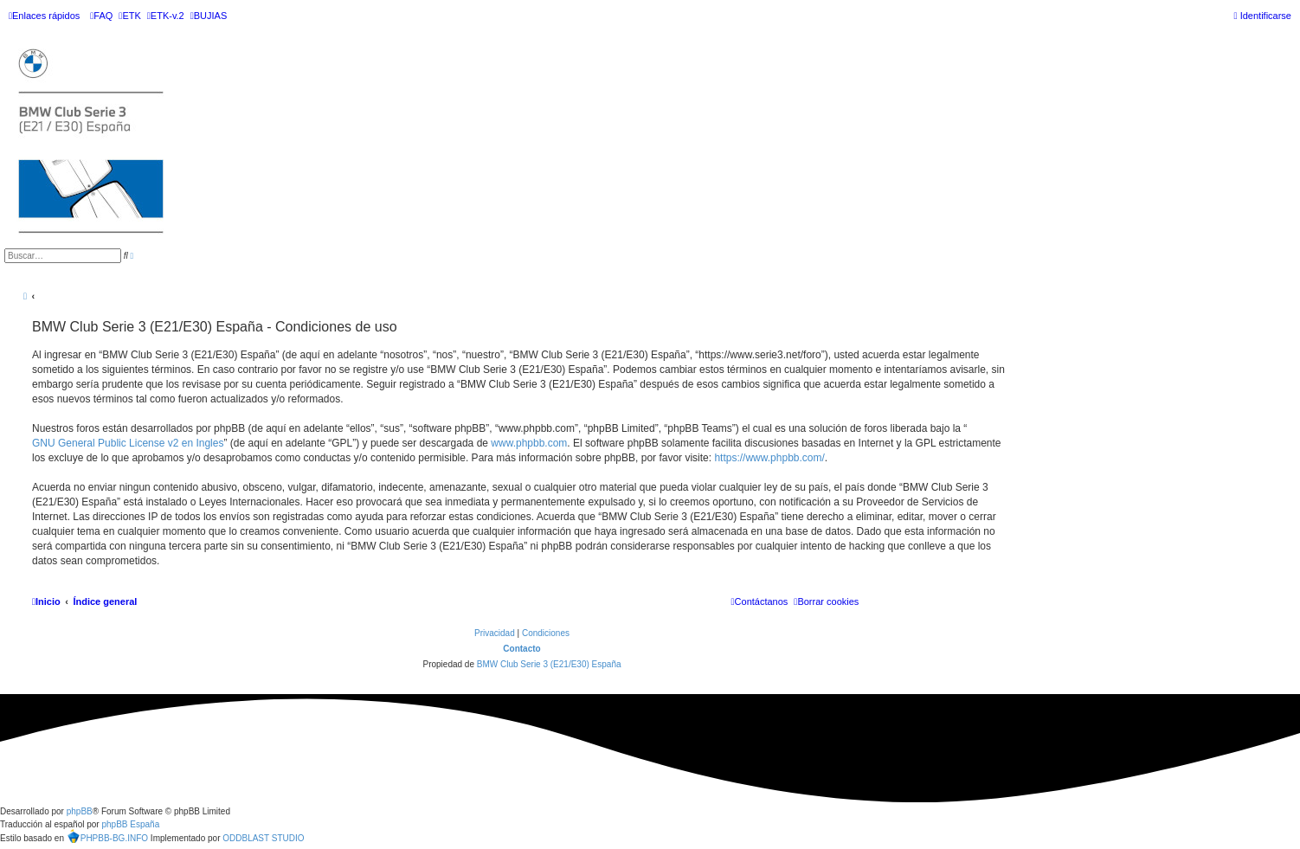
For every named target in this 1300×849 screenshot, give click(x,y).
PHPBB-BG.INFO (107, 836)
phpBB (80, 811)
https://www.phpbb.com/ (769, 458)
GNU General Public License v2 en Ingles (127, 443)
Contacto (521, 648)
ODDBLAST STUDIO (263, 838)
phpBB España (130, 824)
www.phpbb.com (529, 443)
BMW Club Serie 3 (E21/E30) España (549, 664)
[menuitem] (101, 15)
